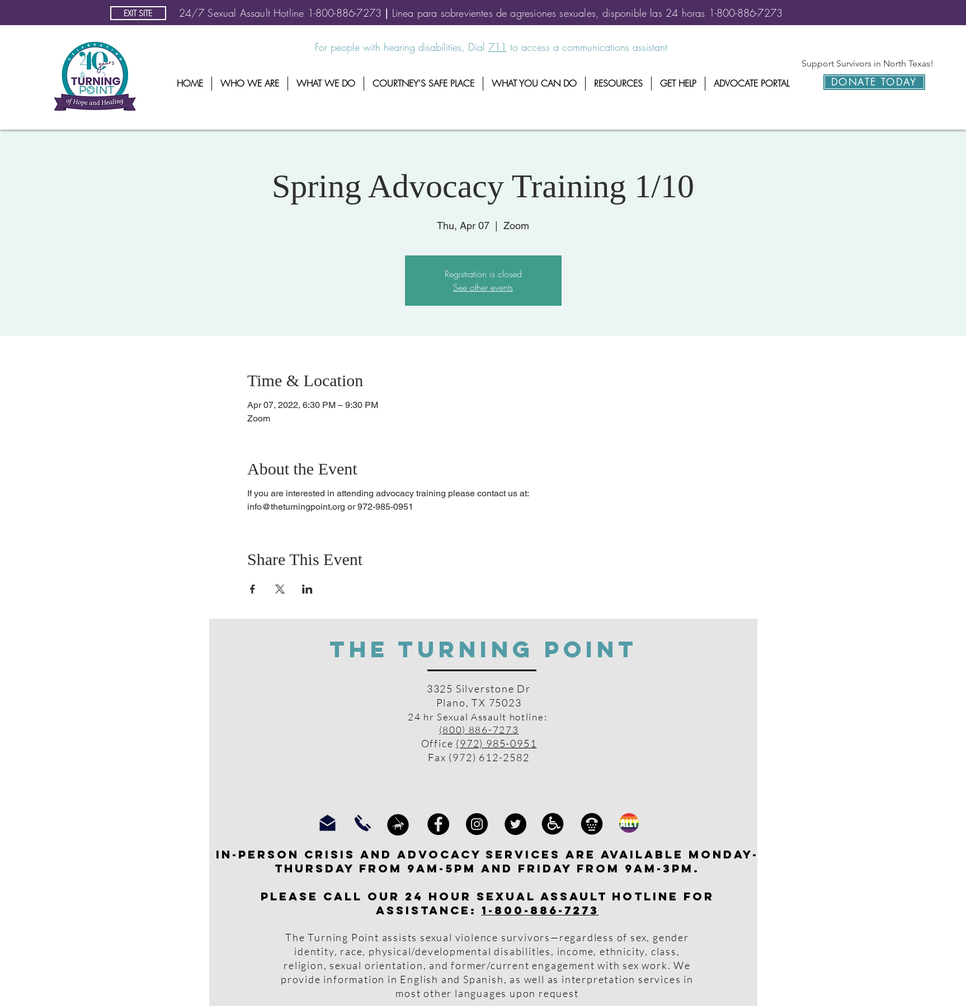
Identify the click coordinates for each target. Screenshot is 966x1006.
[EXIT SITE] (138, 13)
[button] (250, 84)
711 (497, 47)
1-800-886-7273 (540, 910)
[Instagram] (477, 824)
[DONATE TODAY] (874, 82)
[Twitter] (515, 824)
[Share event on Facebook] (252, 589)
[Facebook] (438, 824)
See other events (483, 287)
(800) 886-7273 (479, 729)
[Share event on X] (280, 589)
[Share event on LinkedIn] (307, 589)
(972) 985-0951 (496, 743)
